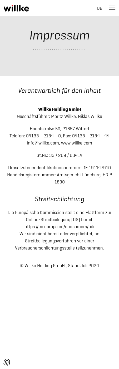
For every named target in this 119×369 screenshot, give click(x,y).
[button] (7, 362)
